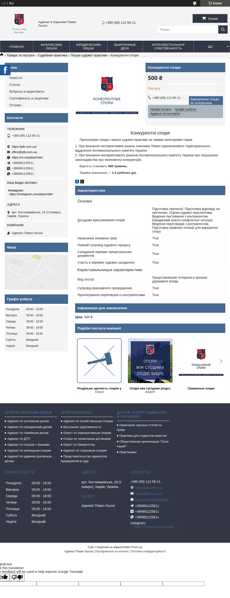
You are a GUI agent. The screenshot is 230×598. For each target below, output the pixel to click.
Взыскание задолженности (82, 427)
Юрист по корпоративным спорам (87, 433)
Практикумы (128, 452)
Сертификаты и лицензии (28, 98)
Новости (15, 78)
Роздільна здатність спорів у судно (99, 390)
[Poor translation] (17, 577)
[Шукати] (223, 29)
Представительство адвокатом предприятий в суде (84, 459)
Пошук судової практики (89, 55)
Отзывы (15, 105)
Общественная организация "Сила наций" (143, 444)
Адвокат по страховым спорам (85, 450)
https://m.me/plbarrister (27, 157)
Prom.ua (137, 547)
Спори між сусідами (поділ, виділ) (150, 390)
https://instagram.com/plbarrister (31, 194)
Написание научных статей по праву (139, 427)
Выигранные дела (125, 46)
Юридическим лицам (88, 46)
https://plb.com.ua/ (24, 146)
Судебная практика (52, 55)
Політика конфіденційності (148, 551)
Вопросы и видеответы (26, 91)
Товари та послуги (20, 55)
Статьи (14, 85)
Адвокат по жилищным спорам (29, 450)
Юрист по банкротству (79, 444)
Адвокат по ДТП (18, 438)
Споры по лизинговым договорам (87, 438)
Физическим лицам (51, 46)
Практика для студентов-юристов (143, 435)
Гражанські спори (201, 388)
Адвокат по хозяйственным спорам (88, 421)
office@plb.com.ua (24, 152)
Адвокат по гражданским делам (29, 427)
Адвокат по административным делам (28, 459)
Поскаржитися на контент (112, 551)
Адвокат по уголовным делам (28, 421)
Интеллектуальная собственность (168, 46)
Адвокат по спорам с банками (28, 444)
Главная (17, 46)
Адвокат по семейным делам (27, 433)
